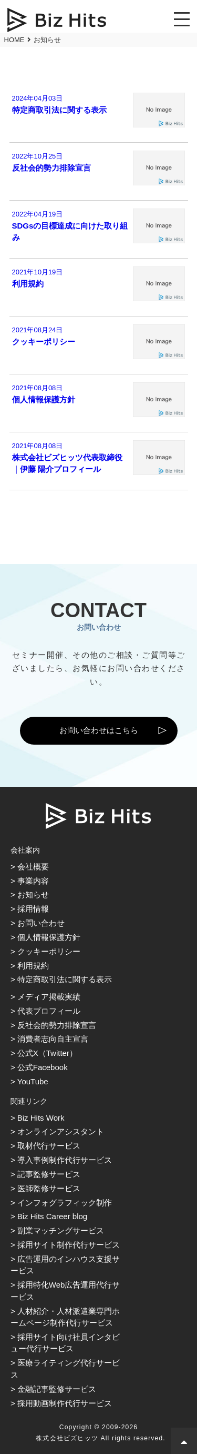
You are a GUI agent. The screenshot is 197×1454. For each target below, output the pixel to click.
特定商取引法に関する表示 (64, 979)
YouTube (32, 1081)
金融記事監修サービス (56, 1388)
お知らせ (33, 894)
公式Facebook (42, 1067)
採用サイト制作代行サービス (68, 1244)
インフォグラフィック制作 (64, 1202)
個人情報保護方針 (48, 937)
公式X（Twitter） (47, 1053)
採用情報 (33, 908)
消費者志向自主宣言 (52, 1038)
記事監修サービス (48, 1174)
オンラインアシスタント (60, 1131)
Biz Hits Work (41, 1117)
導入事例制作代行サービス (64, 1159)
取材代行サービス (48, 1145)
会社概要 (33, 866)
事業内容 (33, 880)
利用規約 (33, 965)
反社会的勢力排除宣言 (56, 1025)
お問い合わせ (41, 922)
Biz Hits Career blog (52, 1216)
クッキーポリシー (48, 951)
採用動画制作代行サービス (64, 1403)
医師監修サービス (48, 1188)
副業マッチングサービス (60, 1230)
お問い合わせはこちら (98, 730)
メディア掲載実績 (48, 996)
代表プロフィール (48, 1010)
